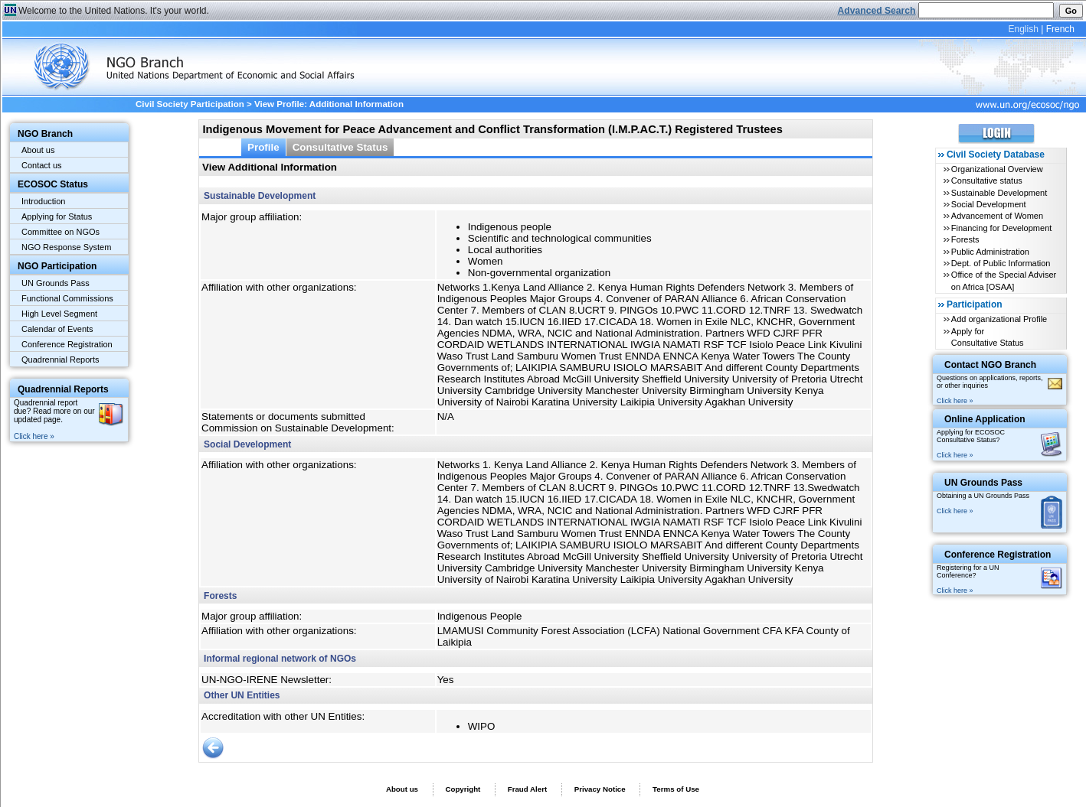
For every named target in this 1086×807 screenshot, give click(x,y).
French (1060, 29)
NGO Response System (66, 247)
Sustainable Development (999, 192)
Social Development (988, 204)
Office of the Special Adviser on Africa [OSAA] (1003, 280)
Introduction (43, 201)
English (1023, 29)
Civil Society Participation (190, 104)
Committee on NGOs (60, 231)
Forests (965, 239)
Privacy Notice (600, 789)
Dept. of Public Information (1001, 263)
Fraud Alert (527, 789)
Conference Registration (67, 344)
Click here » (34, 436)
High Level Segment (59, 313)
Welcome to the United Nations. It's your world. (113, 10)
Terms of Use (676, 789)
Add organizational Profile (999, 319)
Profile (263, 147)
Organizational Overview (997, 169)
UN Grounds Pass (55, 283)
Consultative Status (340, 147)
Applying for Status (56, 216)
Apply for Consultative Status (987, 337)
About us (37, 150)
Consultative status (986, 180)
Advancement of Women (997, 215)
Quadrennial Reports (60, 359)
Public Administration (990, 251)
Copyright (462, 789)
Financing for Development (1001, 228)
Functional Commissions (67, 298)
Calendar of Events (57, 329)
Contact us (41, 165)
